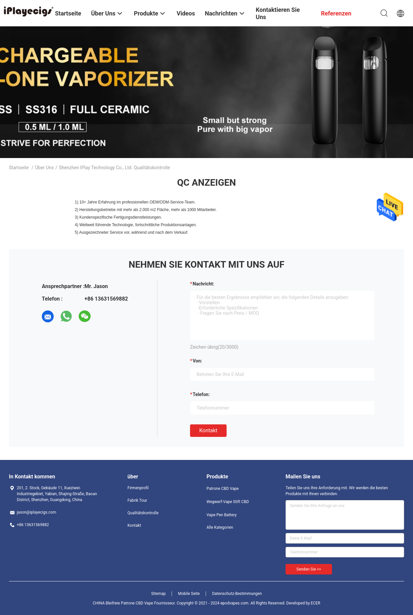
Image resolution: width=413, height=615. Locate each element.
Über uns (44, 167)
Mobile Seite (189, 593)
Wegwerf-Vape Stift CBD (227, 501)
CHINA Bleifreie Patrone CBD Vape (123, 603)
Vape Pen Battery (221, 515)
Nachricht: (203, 283)
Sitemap (158, 593)
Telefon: (201, 394)
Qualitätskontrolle (142, 513)
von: (197, 360)
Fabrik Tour (137, 500)
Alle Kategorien (219, 527)
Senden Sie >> (308, 569)
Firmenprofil (138, 488)
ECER (315, 603)
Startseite (19, 167)
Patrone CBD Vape (222, 488)
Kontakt (208, 430)
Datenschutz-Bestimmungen (237, 593)
